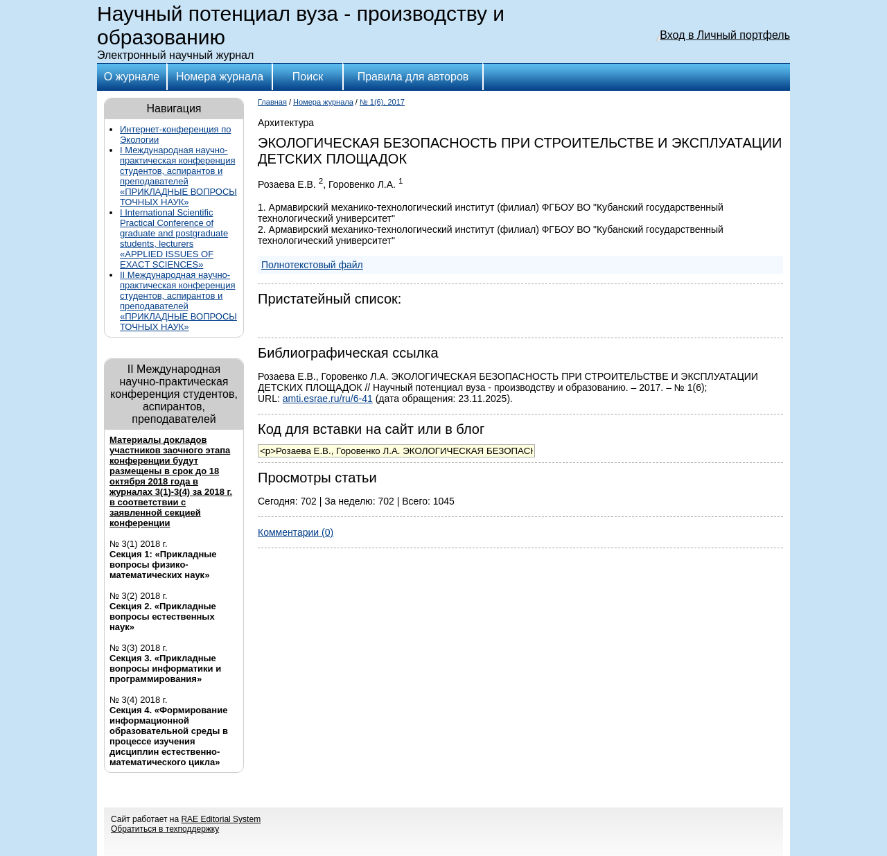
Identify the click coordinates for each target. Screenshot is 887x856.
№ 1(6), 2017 (382, 102)
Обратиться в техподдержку (165, 829)
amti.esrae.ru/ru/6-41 (328, 398)
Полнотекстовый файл (312, 264)
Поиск (307, 76)
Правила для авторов (413, 76)
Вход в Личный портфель (725, 35)
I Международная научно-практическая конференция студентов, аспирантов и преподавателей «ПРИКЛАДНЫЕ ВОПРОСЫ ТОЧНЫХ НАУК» (178, 176)
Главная (272, 102)
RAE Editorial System (221, 819)
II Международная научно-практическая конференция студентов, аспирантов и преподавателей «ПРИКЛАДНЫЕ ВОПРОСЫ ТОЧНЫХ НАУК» (178, 301)
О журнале (131, 76)
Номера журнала (219, 76)
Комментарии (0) (295, 532)
